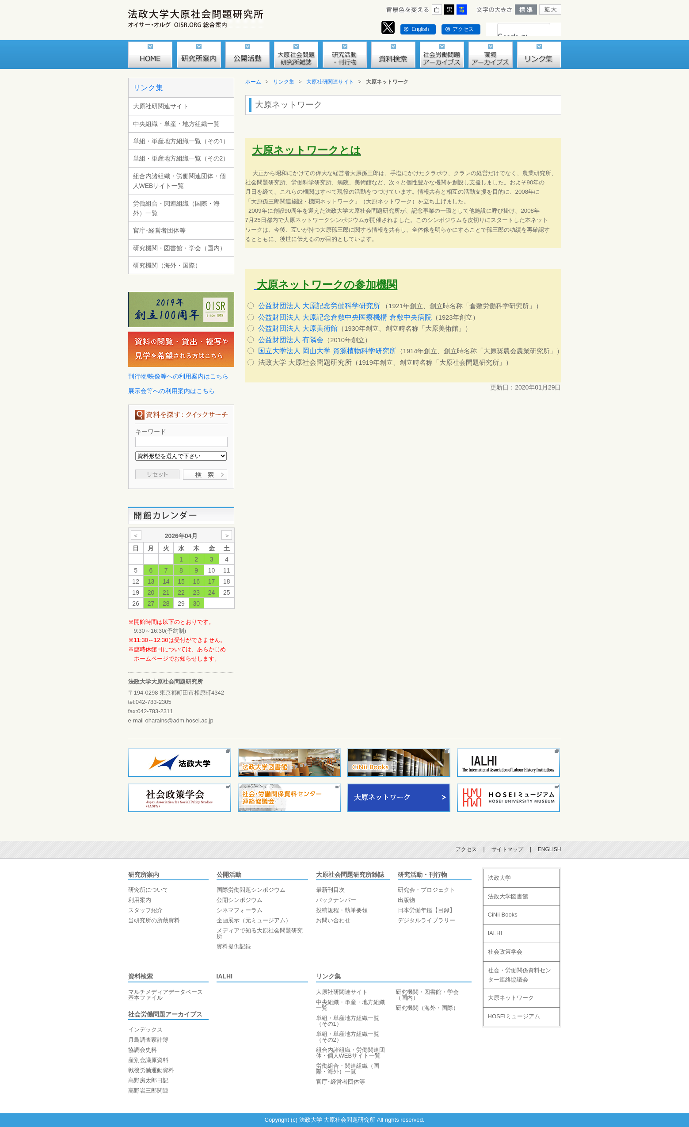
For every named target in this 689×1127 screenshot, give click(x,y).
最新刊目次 (330, 889)
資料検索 (140, 976)
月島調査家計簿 (148, 1039)
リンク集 (148, 88)
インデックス (145, 1029)
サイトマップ (507, 849)
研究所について (148, 889)
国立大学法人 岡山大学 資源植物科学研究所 (327, 351)
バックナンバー (336, 900)
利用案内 (139, 900)
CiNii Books (503, 914)
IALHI (225, 976)
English (420, 29)
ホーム (253, 82)
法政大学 (499, 878)
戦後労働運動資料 (151, 1070)
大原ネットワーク (511, 997)
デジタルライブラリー (426, 920)
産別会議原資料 (148, 1060)
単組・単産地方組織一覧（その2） (181, 158)
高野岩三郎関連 (148, 1090)
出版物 (406, 900)
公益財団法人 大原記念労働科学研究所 (319, 305)
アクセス (463, 29)
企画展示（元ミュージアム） (254, 920)
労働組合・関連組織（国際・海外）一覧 (176, 208)
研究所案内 (143, 874)
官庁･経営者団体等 (159, 230)
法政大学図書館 (508, 896)
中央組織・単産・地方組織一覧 (176, 123)
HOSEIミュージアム (514, 1016)
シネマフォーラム (240, 910)
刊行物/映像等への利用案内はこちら (178, 376)
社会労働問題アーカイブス (165, 1014)
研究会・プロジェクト (426, 889)
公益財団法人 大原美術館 (298, 328)
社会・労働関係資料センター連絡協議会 (519, 975)
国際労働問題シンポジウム (251, 889)
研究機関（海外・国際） (167, 265)
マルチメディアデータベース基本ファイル (165, 995)
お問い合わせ (333, 920)
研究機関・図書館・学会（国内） (179, 248)
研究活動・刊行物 (422, 874)
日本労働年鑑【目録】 (426, 910)
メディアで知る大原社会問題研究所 (260, 933)
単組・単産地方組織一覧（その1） (181, 141)
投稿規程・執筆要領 (342, 910)
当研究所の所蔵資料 (154, 920)
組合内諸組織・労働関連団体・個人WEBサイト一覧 (179, 180)
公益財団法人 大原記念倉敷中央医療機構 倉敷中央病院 (345, 317)
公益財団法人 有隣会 (291, 340)
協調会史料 (142, 1050)
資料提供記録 (234, 946)
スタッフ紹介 (145, 910)
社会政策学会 (505, 951)
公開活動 (229, 874)
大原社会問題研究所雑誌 (350, 874)
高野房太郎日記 (148, 1080)
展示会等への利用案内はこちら (171, 390)
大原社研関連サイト (161, 106)
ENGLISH (549, 849)
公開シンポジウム (240, 900)
